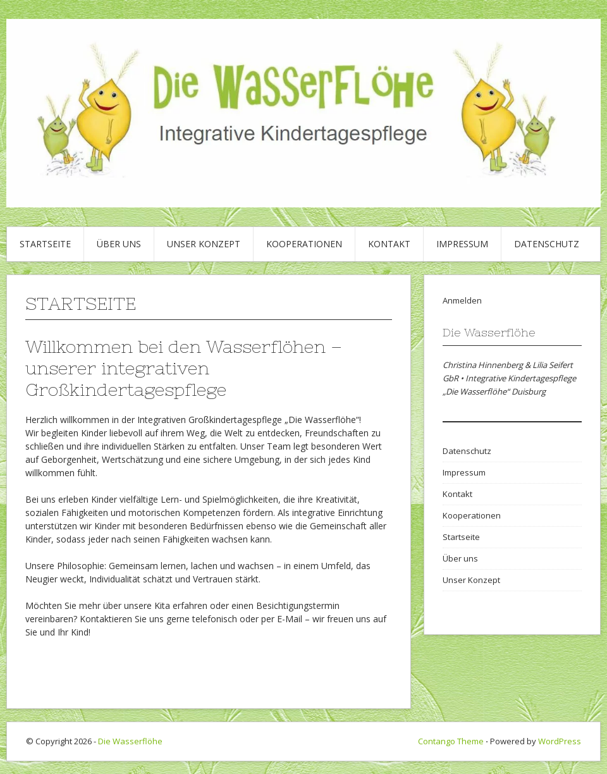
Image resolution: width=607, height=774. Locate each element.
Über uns (119, 244)
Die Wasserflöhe (130, 741)
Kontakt (389, 244)
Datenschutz (546, 244)
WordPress (559, 741)
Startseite (45, 244)
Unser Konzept (203, 244)
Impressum (462, 244)
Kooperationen (304, 244)
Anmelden (462, 300)
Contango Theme (451, 741)
